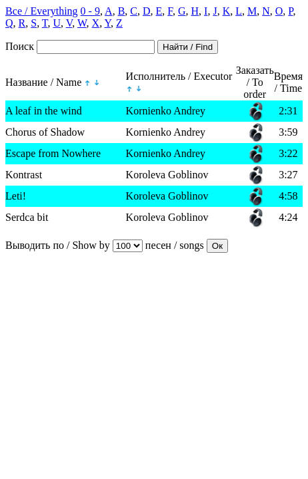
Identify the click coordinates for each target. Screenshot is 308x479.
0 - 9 (90, 11)
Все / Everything (41, 11)
